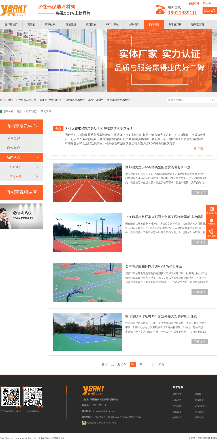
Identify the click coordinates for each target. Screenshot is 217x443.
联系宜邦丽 (197, 24)
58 (140, 364)
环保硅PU (50, 24)
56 (125, 364)
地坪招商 (134, 24)
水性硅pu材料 (96, 99)
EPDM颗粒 (112, 24)
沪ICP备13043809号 (207, 438)
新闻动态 (154, 24)
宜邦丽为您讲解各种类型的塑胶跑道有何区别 (157, 167)
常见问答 (46, 111)
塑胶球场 (177, 406)
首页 (19, 111)
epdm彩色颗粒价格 (50, 99)
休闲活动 (199, 411)
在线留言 (177, 417)
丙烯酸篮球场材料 (75, 99)
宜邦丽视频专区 (22, 192)
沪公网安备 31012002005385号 (99, 423)
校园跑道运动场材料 (118, 99)
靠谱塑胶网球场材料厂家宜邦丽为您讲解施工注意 (161, 316)
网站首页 (177, 394)
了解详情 (199, 192)
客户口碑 (13, 138)
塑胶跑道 (71, 24)
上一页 (115, 364)
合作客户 (13, 148)
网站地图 (199, 417)
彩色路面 (177, 411)
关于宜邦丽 (175, 24)
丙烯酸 (31, 24)
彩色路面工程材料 (26, 99)
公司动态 (15, 167)
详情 (200, 148)
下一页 (150, 364)
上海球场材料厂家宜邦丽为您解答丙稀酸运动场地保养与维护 (166, 217)
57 (133, 364)
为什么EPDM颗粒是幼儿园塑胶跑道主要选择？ (99, 128)
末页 (161, 364)
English (208, 3)
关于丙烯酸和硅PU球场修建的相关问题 (153, 266)
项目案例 (91, 24)
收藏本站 (193, 3)
